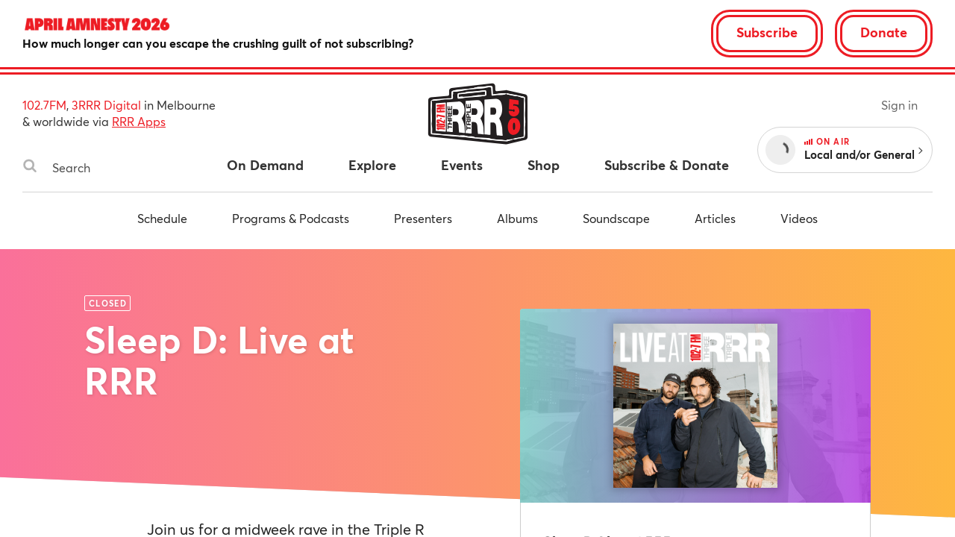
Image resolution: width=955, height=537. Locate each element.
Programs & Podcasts (290, 218)
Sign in (899, 105)
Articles (715, 218)
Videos (799, 218)
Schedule (162, 218)
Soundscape (616, 218)
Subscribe (767, 32)
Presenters (423, 218)
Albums (517, 218)
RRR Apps (139, 121)
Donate (883, 32)
